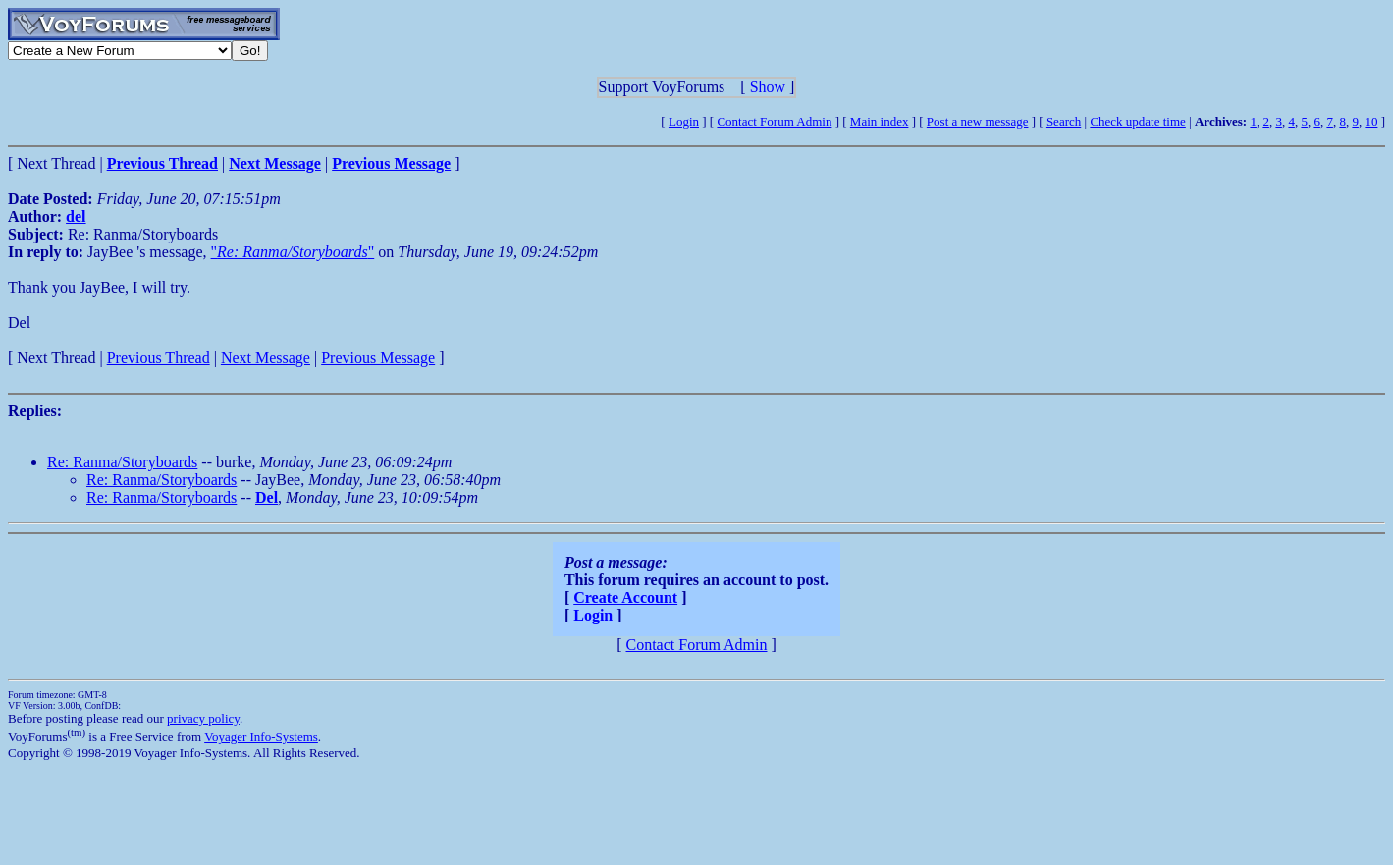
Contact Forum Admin (774, 121)
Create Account (625, 597)
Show (767, 87)
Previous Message (378, 358)
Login (684, 121)
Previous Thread (158, 358)
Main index (879, 121)
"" (293, 251)
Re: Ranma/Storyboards (122, 462)
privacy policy (203, 718)
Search (1063, 121)
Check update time (1137, 121)
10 (1371, 121)
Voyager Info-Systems (261, 737)
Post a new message (978, 121)
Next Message (265, 358)
